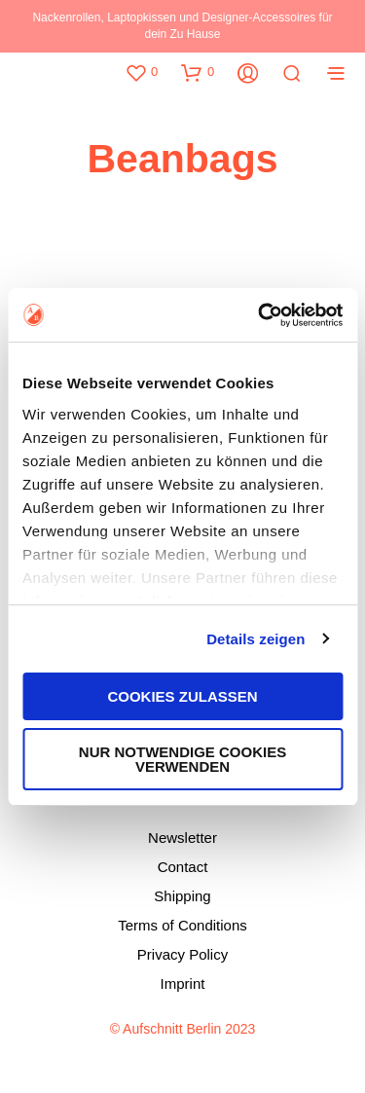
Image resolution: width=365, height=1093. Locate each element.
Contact (183, 866)
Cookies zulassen (182, 696)
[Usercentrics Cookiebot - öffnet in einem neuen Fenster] (260, 315)
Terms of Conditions (182, 925)
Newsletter (182, 837)
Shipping (182, 896)
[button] (141, 72)
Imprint (183, 983)
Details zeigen (255, 639)
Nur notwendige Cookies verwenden (182, 759)
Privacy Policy (182, 954)
